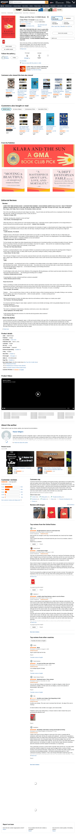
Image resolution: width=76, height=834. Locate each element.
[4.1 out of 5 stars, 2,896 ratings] (57, 94)
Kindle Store (3, 12)
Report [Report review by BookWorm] (31, 758)
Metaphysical (32, 12)
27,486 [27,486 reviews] (27, 131)
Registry (70, 6)
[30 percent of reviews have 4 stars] (12, 489)
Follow (14, 57)
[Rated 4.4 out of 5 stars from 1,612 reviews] (54, 471)
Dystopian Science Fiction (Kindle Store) (16, 367)
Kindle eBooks (10, 12)
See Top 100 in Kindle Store (30, 362)
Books (31, 6)
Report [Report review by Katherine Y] (41, 627)
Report (4, 829)
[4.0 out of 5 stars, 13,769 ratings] (34, 95)
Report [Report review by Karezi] (31, 655)
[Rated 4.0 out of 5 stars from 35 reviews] (24, 471)
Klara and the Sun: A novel (9, 381)
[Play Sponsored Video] (20, 459)
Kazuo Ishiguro (24, 21)
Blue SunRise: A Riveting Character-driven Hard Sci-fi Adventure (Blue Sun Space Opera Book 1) (53, 468)
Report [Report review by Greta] (41, 544)
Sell (65, 6)
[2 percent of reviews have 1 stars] (12, 497)
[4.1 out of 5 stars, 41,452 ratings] (10, 92)
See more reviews (34, 632)
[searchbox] (29, 2)
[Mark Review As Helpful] (34, 544)
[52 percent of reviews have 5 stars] (12, 487)
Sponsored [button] (4, 448)
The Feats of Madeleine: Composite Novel (22, 468)
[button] (2, 6)
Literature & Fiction (18, 12)
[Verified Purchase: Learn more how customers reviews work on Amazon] (44, 533)
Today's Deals (37, 6)
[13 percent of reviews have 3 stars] (12, 492)
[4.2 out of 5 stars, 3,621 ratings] (45, 95)
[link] (11, 90)
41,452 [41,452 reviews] (14, 128)
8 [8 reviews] (39, 131)
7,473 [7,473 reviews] (67, 131)
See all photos (70, 504)
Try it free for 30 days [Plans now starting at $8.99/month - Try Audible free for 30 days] (36, 69)
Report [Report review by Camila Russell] (41, 589)
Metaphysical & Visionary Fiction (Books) (16, 365)
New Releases (45, 6)
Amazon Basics (17, 6)
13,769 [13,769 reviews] (54, 131)
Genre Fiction (25, 12)
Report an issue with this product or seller (30, 63)
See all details (23, 61)
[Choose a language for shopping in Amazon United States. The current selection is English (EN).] (51, 2)
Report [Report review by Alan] (31, 723)
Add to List (54, 38)
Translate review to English (36, 657)
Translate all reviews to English (38, 640)
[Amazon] (4, 2)
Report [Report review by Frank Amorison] (31, 670)
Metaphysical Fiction (11, 363)
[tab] (34, 497)
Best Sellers (25, 6)
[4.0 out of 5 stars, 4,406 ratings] (69, 94)
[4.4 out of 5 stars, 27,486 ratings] (22, 97)
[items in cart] (73, 2)
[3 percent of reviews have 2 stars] (12, 494)
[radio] (56, 18)
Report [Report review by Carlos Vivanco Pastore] (31, 689)
